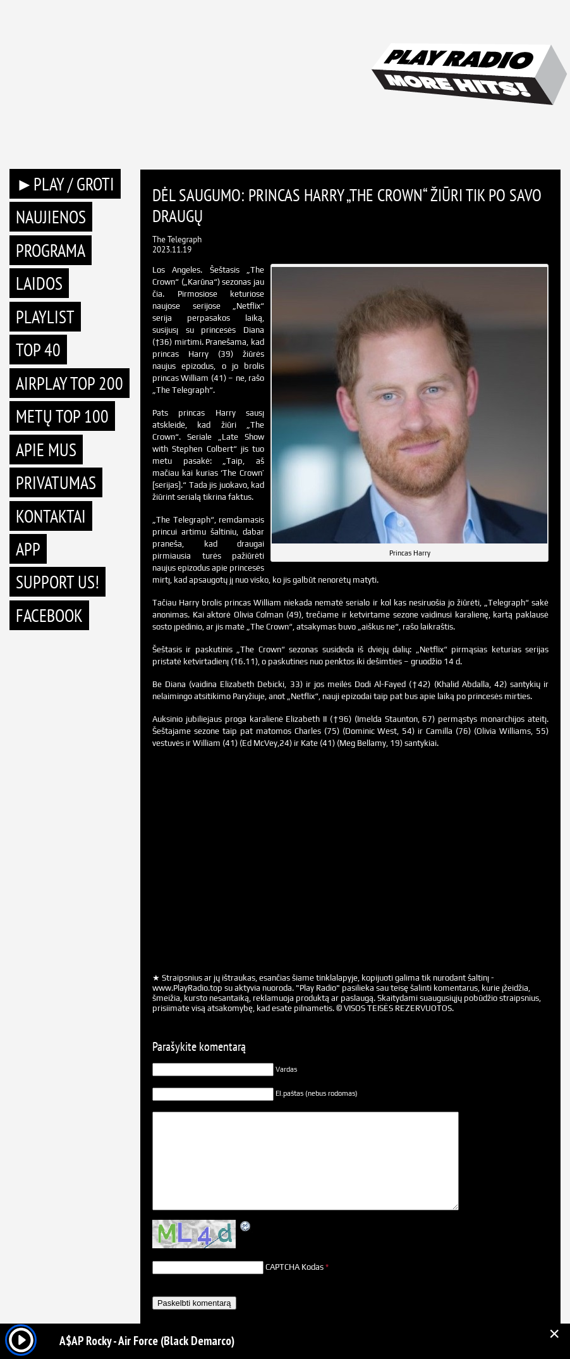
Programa (50, 250)
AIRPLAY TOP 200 (69, 383)
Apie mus (46, 449)
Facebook (49, 615)
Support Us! (57, 581)
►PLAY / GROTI (65, 183)
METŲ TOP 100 (62, 416)
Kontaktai (51, 516)
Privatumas (56, 482)
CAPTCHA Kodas (294, 1267)
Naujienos (51, 216)
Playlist (45, 316)
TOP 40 (38, 349)
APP (28, 549)
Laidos (39, 283)
